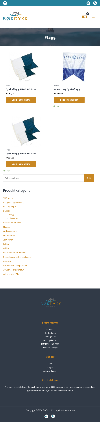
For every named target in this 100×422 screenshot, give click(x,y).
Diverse (6, 210)
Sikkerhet (13, 218)
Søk (89, 177)
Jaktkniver (8, 239)
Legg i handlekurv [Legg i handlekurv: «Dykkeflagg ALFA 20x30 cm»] (21, 99)
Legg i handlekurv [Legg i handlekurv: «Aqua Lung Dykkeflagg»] (69, 99)
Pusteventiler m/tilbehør (14, 252)
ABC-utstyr (8, 198)
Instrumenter (9, 235)
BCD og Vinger (10, 206)
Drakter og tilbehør (12, 222)
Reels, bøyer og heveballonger (17, 257)
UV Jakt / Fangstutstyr (13, 269)
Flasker (6, 227)
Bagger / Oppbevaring (13, 202)
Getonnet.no (69, 410)
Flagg (11, 214)
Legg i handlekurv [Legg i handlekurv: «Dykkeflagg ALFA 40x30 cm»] (21, 164)
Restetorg (8, 261)
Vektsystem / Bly (11, 274)
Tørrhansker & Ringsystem (15, 265)
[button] (5, 3)
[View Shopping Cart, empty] (84, 17)
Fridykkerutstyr (10, 231)
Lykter (6, 244)
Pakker (6, 248)
